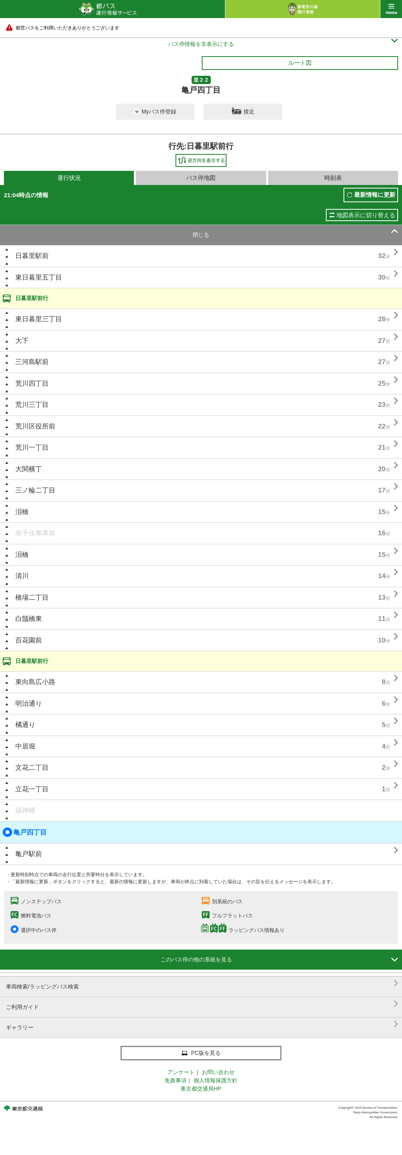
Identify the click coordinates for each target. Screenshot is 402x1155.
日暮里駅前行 (31, 298)
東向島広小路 (35, 682)
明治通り (28, 703)
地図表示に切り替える (365, 215)
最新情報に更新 (374, 194)
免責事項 (175, 1080)
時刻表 (333, 177)
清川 (22, 576)
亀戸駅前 (28, 854)
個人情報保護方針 (216, 1080)
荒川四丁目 (32, 383)
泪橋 (22, 512)
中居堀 (25, 746)
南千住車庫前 (35, 533)
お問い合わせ (218, 1072)
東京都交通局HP (201, 1088)
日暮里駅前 (32, 256)
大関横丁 (28, 469)
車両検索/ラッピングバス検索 (202, 983)
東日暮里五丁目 (38, 277)
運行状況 (69, 177)
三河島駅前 (32, 362)
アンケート (181, 1072)
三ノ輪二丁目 (35, 490)
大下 (22, 340)
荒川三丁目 (32, 404)
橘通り (25, 725)
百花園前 (28, 640)
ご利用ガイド (202, 1004)
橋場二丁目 (32, 597)
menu (391, 9)
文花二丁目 (32, 767)
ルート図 (300, 62)
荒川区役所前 (35, 426)
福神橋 (25, 810)
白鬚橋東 (28, 618)
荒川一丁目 (32, 447)
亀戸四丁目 (25, 832)
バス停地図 (201, 177)
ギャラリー (202, 1024)
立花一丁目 (32, 789)
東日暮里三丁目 (38, 319)
